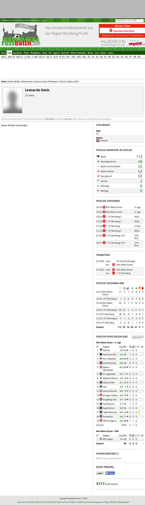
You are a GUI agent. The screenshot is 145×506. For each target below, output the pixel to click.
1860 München (110, 412)
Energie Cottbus (110, 395)
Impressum (22, 502)
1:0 (121, 378)
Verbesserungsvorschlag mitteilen (101, 502)
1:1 (121, 403)
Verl (105, 386)
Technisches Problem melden (70, 502)
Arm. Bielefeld (109, 358)
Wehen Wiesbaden (108, 368)
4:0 (121, 391)
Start (3, 81)
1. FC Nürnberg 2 (114, 216)
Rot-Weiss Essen (114, 207)
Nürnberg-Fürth (8, 20)
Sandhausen (109, 403)
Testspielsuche (136, 35)
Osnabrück (108, 416)
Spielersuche (108, 35)
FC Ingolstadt (109, 374)
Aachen (106, 350)
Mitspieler (53, 81)
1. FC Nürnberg (113, 226)
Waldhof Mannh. (110, 378)
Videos (70, 81)
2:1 (121, 382)
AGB (31, 502)
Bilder (17, 81)
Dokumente (27, 81)
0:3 (121, 367)
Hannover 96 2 (110, 354)
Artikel (10, 81)
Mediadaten (123, 502)
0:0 (121, 358)
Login (44, 20)
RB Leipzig (108, 439)
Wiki (77, 81)
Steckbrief (49, 119)
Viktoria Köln (109, 382)
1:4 (121, 439)
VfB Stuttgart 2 (110, 420)
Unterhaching (109, 363)
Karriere (68, 119)
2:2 (121, 374)
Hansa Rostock (110, 391)
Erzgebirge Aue (110, 399)
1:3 (121, 354)
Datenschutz (40, 502)
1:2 (121, 350)
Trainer (62, 81)
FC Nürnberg (108, 314)
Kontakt (51, 502)
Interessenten (40, 81)
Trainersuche (122, 35)
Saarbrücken (109, 408)
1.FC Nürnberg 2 (109, 298)
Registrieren (35, 20)
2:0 (121, 363)
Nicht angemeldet (22, 20)
